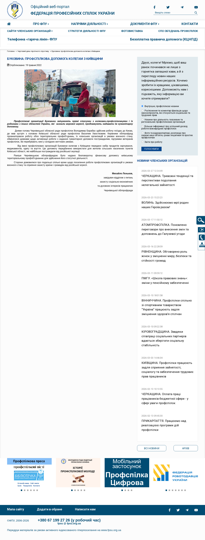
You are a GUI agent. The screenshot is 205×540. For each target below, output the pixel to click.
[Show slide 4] (31, 490)
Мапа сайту (15, 509)
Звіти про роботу (151, 142)
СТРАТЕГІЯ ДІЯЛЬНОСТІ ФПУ (87, 31)
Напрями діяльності (88, 24)
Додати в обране (49, 509)
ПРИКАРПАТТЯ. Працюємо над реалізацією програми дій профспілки (164, 425)
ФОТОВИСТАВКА (132, 31)
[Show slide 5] (34, 490)
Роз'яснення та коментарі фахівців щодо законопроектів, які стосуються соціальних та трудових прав (165, 113)
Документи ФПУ (143, 24)
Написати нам (85, 509)
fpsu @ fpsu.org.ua (69, 523)
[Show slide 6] (37, 490)
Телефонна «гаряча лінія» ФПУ (32, 39)
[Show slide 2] (24, 490)
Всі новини (151, 448)
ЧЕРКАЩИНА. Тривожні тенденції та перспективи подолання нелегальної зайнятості (167, 180)
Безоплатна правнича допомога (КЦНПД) (164, 39)
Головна (9, 23)
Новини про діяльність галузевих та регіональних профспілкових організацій (163, 121)
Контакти (190, 24)
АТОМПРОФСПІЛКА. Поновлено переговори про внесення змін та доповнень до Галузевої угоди (165, 229)
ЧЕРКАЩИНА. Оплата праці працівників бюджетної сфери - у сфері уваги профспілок (165, 398)
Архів (185, 448)
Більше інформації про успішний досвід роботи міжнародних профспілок (164, 127)
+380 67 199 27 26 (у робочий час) (69, 520)
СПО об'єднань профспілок (178, 31)
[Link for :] (29, 472)
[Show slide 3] (27, 490)
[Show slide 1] (21, 490)
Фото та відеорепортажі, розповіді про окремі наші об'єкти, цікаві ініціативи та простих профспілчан (167, 135)
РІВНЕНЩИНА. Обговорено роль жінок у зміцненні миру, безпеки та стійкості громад (166, 256)
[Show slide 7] (185, 490)
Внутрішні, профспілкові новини (160, 106)
